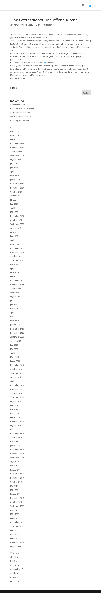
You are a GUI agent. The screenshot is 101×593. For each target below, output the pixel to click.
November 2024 (17, 188)
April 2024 (14, 208)
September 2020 (17, 337)
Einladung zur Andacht (19, 120)
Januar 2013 (15, 518)
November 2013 (17, 498)
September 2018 (17, 397)
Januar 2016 (15, 445)
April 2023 (14, 240)
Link (44, 62)
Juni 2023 (14, 236)
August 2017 (15, 425)
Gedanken (14, 565)
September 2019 (17, 373)
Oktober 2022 (16, 256)
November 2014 (17, 478)
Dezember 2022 (17, 248)
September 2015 (17, 457)
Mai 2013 (14, 510)
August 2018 (15, 401)
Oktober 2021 (16, 288)
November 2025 (17, 147)
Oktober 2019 (16, 369)
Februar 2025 (15, 176)
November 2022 (17, 252)
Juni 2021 (14, 304)
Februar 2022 (15, 272)
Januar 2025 (15, 179)
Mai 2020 (14, 349)
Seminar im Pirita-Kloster (20, 116)
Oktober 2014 (16, 482)
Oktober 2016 (16, 437)
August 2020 (15, 341)
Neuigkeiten (47, 25)
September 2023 (17, 224)
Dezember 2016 (17, 433)
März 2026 (14, 131)
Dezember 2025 (17, 143)
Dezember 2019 (17, 365)
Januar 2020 (15, 361)
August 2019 (15, 377)
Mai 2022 (14, 264)
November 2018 (17, 389)
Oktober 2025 (16, 151)
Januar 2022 (15, 276)
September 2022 (17, 260)
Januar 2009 (15, 538)
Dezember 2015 (17, 449)
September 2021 (17, 292)
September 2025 (17, 155)
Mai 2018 (14, 409)
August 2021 (15, 296)
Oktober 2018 (16, 393)
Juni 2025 (14, 167)
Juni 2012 (14, 530)
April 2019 (14, 381)
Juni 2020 (14, 345)
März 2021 (14, 316)
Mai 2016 (14, 441)
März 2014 (14, 490)
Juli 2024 (13, 200)
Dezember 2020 (17, 329)
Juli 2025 (13, 163)
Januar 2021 (15, 325)
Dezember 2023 (17, 216)
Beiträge (13, 561)
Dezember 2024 (17, 183)
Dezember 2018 (17, 385)
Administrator (19, 25)
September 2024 (17, 196)
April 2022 (14, 268)
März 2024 (14, 212)
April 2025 (14, 171)
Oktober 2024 (16, 192)
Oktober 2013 (16, 502)
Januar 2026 (15, 139)
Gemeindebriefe (17, 569)
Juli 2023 (13, 232)
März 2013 (14, 514)
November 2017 (17, 421)
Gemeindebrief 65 (17, 104)
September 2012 (17, 526)
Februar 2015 (15, 470)
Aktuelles (14, 557)
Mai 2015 (14, 466)
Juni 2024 (14, 204)
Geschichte (14, 573)
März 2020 (14, 357)
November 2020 (17, 333)
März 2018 (14, 413)
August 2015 (15, 461)
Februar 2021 (15, 320)
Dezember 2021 (17, 280)
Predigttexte (15, 581)
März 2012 (14, 534)
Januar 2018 (15, 417)
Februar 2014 (15, 494)
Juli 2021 (13, 300)
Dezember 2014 (17, 474)
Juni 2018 (14, 405)
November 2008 (17, 542)
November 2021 (17, 284)
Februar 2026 (15, 135)
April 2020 (14, 353)
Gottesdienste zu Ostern (20, 112)
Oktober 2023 (16, 220)
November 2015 (17, 453)
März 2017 (14, 429)
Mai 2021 (14, 308)
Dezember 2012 (17, 522)
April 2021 (14, 312)
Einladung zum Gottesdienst (22, 108)
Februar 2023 (15, 244)
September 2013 (17, 506)
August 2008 (15, 546)
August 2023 (15, 228)
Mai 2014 (14, 486)
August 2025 (15, 159)
